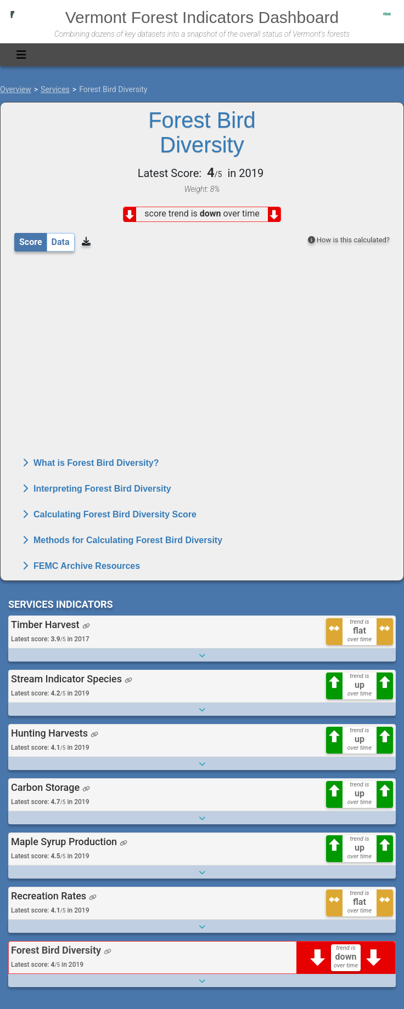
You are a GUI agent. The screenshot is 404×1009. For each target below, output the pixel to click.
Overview (15, 89)
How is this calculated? (349, 240)
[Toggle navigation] (21, 55)
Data (61, 242)
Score (30, 242)
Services (55, 89)
